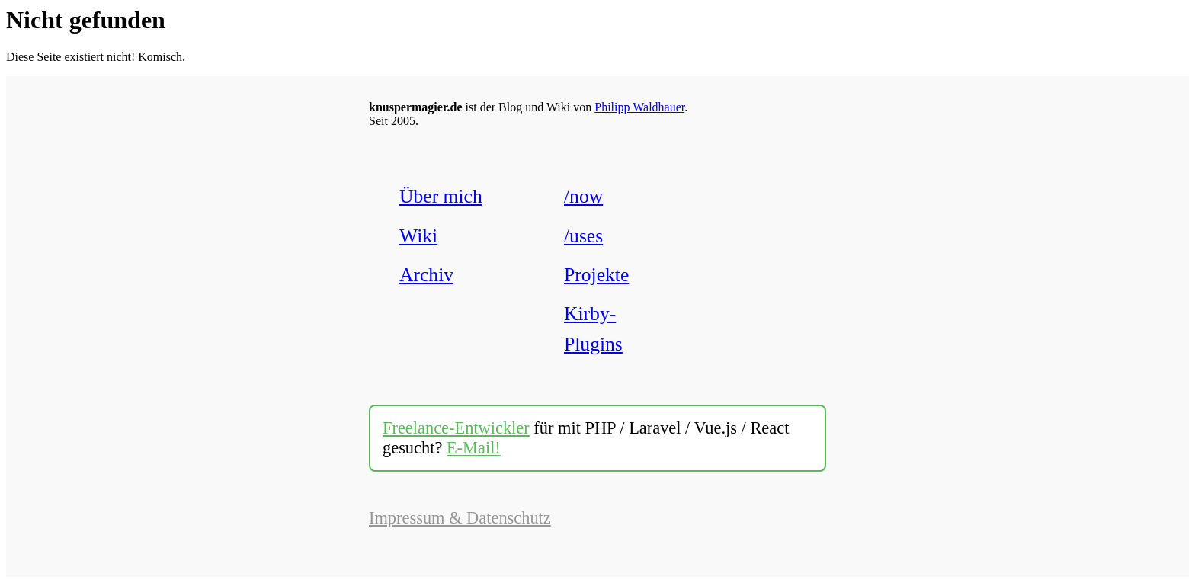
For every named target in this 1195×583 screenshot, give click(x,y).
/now (583, 196)
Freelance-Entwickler (456, 427)
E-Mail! (474, 447)
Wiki (418, 236)
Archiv (426, 275)
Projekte (596, 275)
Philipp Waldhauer (639, 107)
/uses (583, 236)
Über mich (440, 196)
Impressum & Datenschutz (460, 517)
